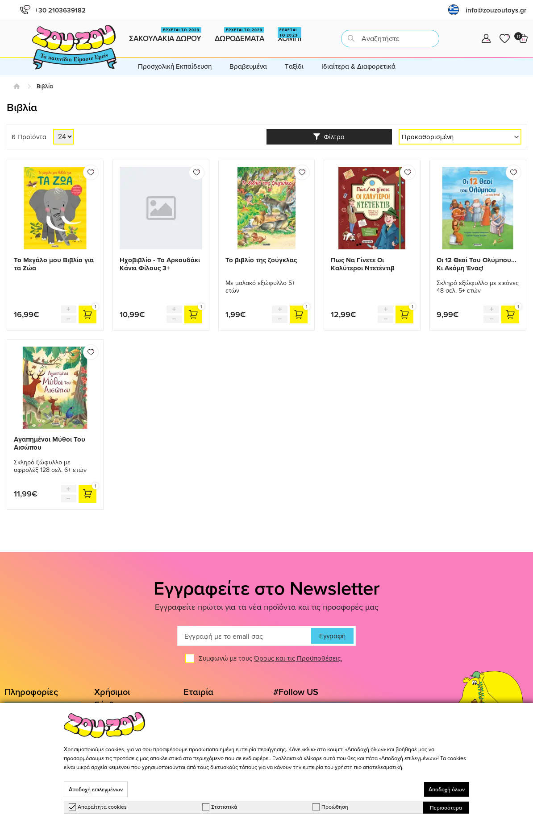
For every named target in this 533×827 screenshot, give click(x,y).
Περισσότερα (446, 807)
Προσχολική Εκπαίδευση (175, 66)
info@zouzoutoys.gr (496, 10)
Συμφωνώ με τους (270, 658)
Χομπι (289, 35)
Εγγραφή (332, 636)
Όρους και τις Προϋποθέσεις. (298, 658)
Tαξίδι (294, 66)
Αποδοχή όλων (447, 789)
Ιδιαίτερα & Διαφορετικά (358, 66)
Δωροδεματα (239, 35)
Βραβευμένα (248, 66)
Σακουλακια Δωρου (165, 35)
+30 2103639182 (53, 10)
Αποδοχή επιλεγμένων (96, 789)
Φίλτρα (329, 136)
